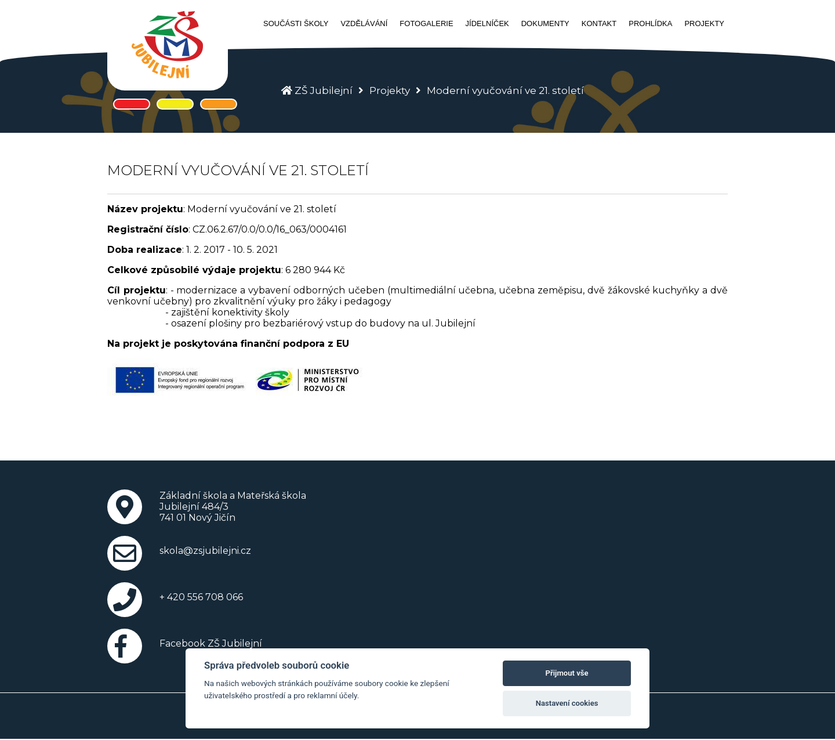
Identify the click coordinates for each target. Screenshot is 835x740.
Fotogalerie (426, 23)
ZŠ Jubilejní (324, 90)
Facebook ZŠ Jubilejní (210, 643)
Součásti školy (295, 23)
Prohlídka (650, 23)
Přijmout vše (567, 673)
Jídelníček (487, 23)
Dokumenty (545, 23)
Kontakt (599, 23)
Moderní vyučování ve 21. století (505, 90)
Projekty (704, 23)
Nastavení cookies (567, 703)
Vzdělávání (363, 23)
